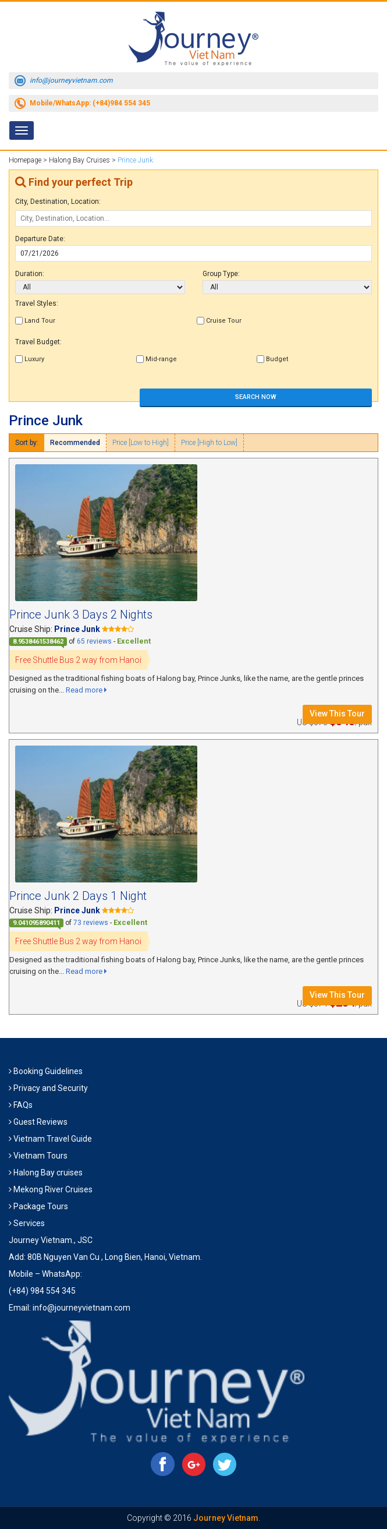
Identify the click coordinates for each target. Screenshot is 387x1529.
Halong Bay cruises (48, 1172)
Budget (272, 358)
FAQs (23, 1105)
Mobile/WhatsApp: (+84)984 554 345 (90, 103)
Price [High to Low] (209, 443)
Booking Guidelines (48, 1071)
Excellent (134, 641)
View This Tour (337, 713)
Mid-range (156, 358)
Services (29, 1223)
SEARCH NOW (255, 397)
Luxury (29, 358)
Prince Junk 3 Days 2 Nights (80, 615)
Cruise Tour (219, 320)
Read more (86, 690)
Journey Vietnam (225, 1518)
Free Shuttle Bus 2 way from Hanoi (78, 660)
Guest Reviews (40, 1122)
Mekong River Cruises (53, 1189)
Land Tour (35, 320)
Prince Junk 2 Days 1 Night (78, 896)
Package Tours (40, 1206)
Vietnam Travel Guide (52, 1139)
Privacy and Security (50, 1088)
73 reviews (90, 923)
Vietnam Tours (40, 1156)
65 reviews (94, 641)
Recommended (75, 443)
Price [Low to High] (140, 443)
